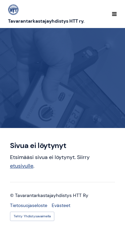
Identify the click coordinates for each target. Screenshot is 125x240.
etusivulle (21, 165)
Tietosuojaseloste (28, 205)
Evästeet (61, 205)
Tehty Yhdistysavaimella (32, 216)
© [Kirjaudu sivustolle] (12, 195)
